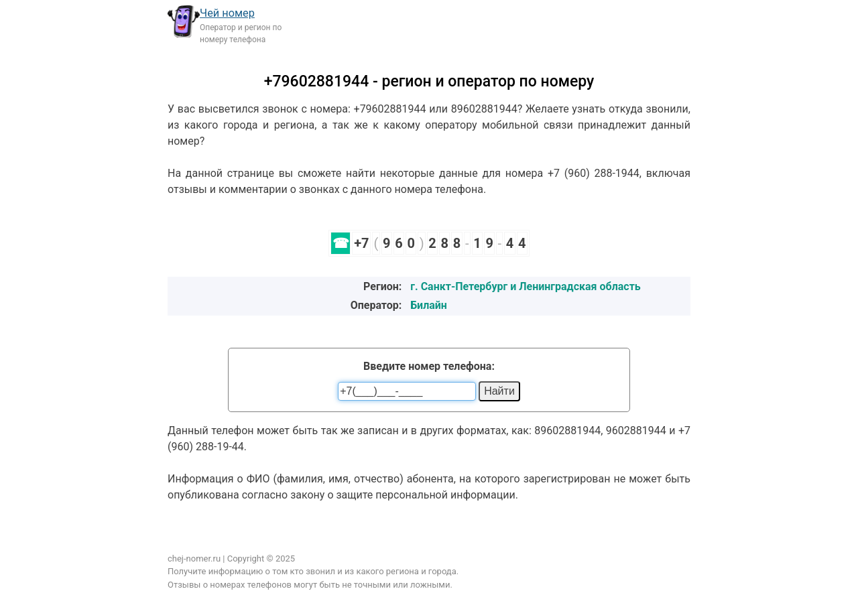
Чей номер (227, 13)
